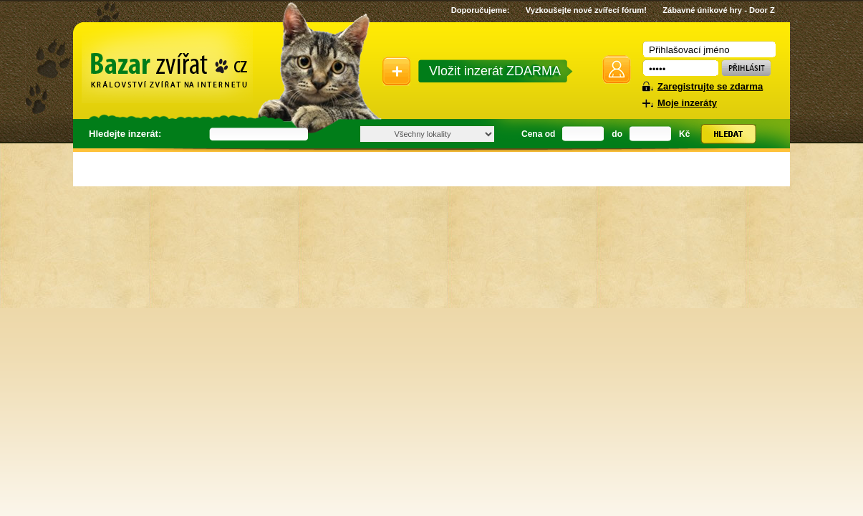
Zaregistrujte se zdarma (710, 86)
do (617, 134)
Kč (684, 134)
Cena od (538, 134)
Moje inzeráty (687, 102)
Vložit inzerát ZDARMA (495, 71)
